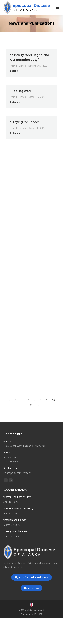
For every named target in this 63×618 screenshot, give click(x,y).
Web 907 (38, 614)
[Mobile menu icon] (58, 7)
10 (53, 400)
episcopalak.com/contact (17, 473)
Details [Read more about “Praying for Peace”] (14, 133)
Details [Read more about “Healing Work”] (14, 102)
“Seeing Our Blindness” (15, 531)
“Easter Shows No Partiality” (18, 508)
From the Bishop (18, 65)
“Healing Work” (21, 91)
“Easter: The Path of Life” (17, 497)
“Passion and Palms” (14, 520)
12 (31, 405)
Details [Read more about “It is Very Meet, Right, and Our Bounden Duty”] (14, 70)
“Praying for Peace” (24, 122)
